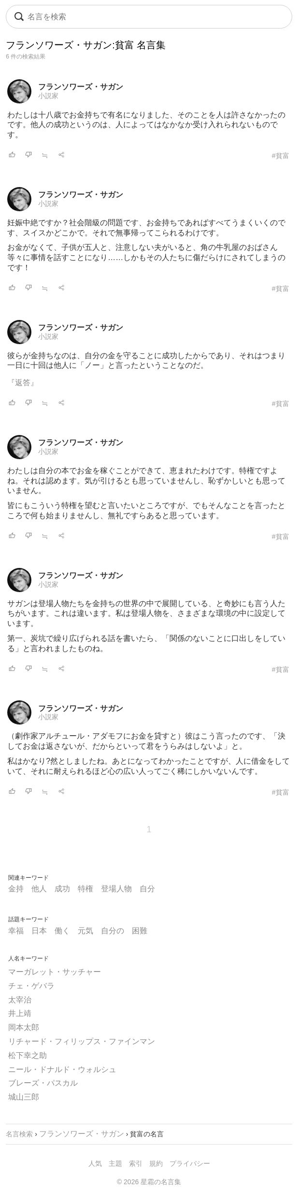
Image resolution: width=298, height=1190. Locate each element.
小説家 (48, 96)
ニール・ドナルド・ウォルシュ (62, 1069)
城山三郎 (23, 1097)
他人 (39, 889)
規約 (156, 1163)
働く (62, 931)
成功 (62, 889)
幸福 (16, 931)
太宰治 (19, 1000)
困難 (139, 931)
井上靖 (19, 1013)
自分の (112, 931)
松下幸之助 (27, 1055)
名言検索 (19, 1134)
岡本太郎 (23, 1027)
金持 (16, 889)
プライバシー (190, 1163)
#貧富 (280, 156)
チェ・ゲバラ (31, 986)
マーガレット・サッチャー (54, 972)
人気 (95, 1163)
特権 (85, 889)
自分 (147, 889)
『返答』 (22, 382)
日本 (39, 931)
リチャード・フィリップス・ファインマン (81, 1041)
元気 (85, 931)
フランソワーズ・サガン (80, 87)
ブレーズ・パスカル (43, 1083)
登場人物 (116, 889)
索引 (135, 1163)
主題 (115, 1163)
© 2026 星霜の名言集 (149, 1182)
